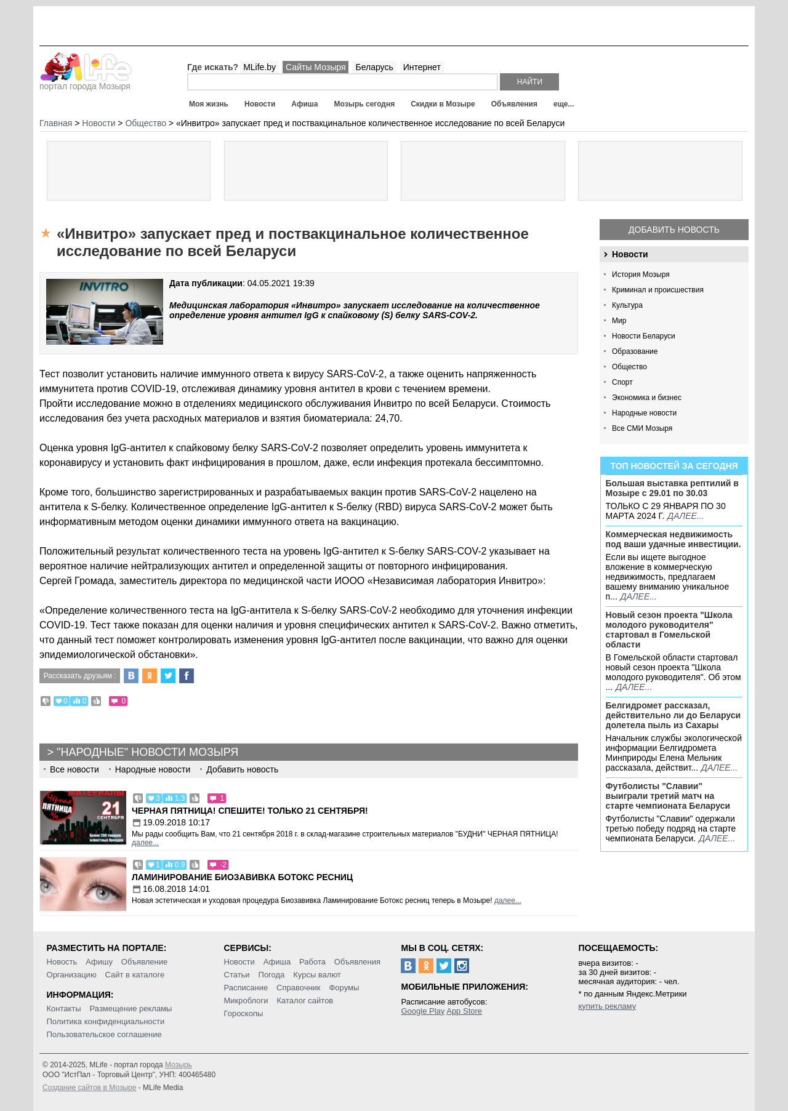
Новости (259, 104)
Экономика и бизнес (646, 397)
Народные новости (644, 413)
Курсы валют (317, 974)
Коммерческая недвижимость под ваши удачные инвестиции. (673, 539)
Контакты (64, 1008)
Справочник (298, 987)
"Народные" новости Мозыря (147, 752)
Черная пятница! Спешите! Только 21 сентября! (250, 811)
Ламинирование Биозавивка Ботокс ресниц (242, 877)
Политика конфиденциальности (106, 1021)
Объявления (514, 104)
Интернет (422, 67)
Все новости (74, 769)
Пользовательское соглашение (104, 1034)
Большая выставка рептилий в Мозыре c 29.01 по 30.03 (672, 488)
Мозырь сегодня (364, 104)
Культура (627, 305)
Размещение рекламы (131, 1008)
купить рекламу (607, 1006)
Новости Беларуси (643, 336)
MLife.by (259, 67)
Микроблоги (246, 1000)
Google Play (422, 1011)
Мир (619, 320)
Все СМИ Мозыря (642, 428)
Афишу (99, 961)
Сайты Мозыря (315, 67)
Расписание (246, 987)
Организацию (72, 974)
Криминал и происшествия (658, 290)
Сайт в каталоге (135, 974)
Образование (634, 351)
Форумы (344, 987)
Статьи (237, 974)
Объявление (144, 961)
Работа (312, 961)
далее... (685, 516)
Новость (62, 961)
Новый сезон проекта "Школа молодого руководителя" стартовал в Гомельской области (669, 629)
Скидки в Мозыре (443, 104)
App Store (464, 1011)
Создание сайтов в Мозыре (89, 1087)
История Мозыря (641, 274)
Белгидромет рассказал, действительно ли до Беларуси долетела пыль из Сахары (673, 715)
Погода (272, 974)
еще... (563, 104)
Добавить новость (674, 230)
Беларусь (374, 67)
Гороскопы (243, 1013)
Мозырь (178, 1065)
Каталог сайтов (304, 1000)
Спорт (622, 382)
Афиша (304, 104)
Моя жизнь (208, 104)
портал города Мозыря (85, 82)
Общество (629, 367)
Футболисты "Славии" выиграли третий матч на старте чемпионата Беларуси (668, 796)
